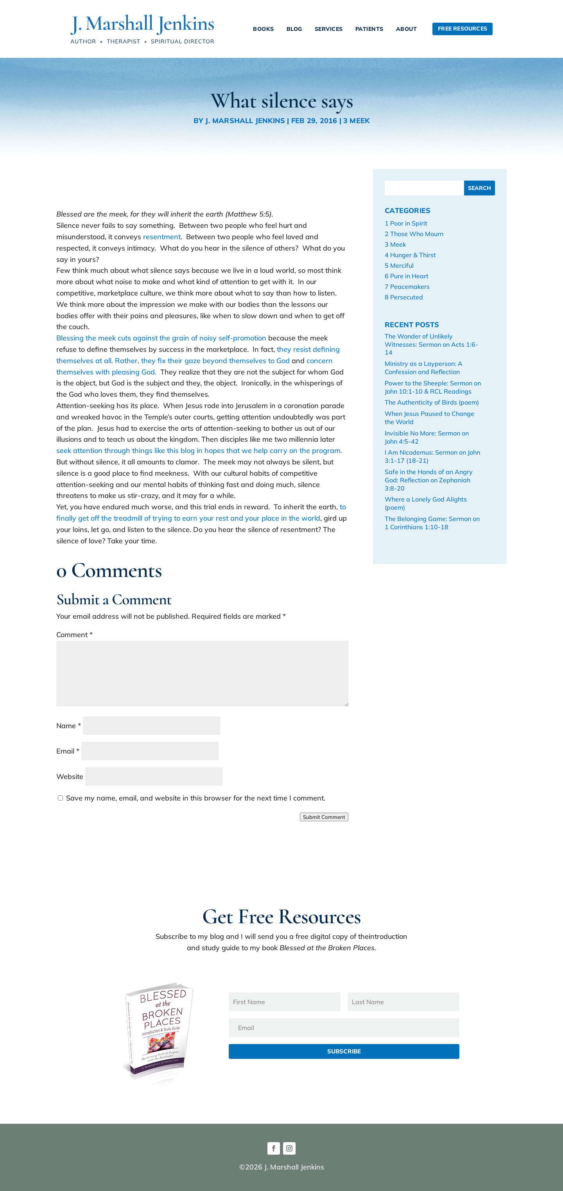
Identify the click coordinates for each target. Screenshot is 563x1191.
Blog (294, 28)
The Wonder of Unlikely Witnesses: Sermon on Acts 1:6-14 (431, 344)
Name (68, 725)
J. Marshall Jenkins (245, 120)
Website (69, 776)
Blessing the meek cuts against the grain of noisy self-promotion (162, 337)
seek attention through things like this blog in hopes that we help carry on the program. (199, 450)
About (406, 28)
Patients (369, 28)
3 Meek (356, 120)
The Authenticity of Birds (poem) (432, 402)
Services (329, 28)
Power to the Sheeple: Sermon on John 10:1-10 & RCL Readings (433, 387)
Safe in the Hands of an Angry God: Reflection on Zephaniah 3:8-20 (429, 480)
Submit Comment (324, 817)
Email (67, 751)
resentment (162, 236)
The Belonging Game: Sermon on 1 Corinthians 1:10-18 (432, 523)
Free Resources (462, 28)
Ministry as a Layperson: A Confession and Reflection (424, 368)
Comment (74, 634)
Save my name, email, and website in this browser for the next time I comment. (195, 797)
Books (263, 28)
